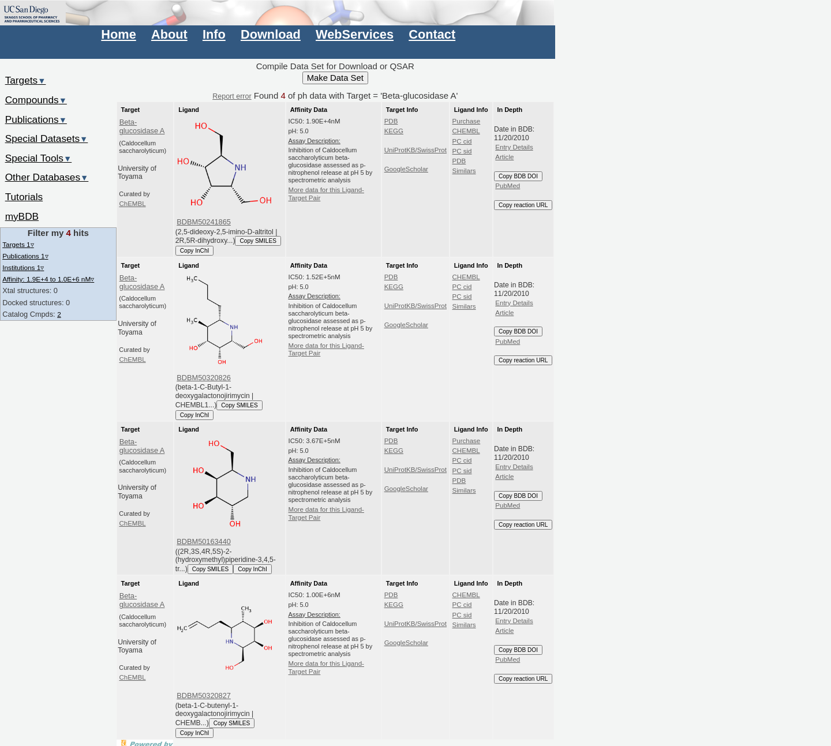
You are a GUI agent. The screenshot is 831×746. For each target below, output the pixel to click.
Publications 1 (25, 256)
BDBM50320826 (204, 377)
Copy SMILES (257, 241)
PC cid (462, 141)
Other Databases (47, 177)
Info (214, 34)
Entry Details (514, 147)
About (169, 34)
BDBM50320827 (204, 695)
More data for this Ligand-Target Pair (326, 193)
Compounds (36, 100)
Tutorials (24, 197)
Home (118, 34)
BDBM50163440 (204, 541)
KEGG (393, 131)
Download (271, 34)
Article (504, 156)
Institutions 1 (23, 267)
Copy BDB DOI (518, 176)
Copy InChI (194, 251)
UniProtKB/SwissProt (415, 150)
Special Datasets (46, 138)
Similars (464, 170)
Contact (432, 34)
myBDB (22, 216)
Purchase (466, 121)
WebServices (355, 34)
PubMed (507, 185)
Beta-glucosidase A (142, 126)
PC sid (462, 151)
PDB (391, 121)
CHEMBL (466, 131)
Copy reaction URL (523, 205)
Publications (36, 119)
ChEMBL (132, 203)
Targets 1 (17, 244)
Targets (25, 80)
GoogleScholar (406, 169)
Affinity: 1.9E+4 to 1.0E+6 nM (48, 279)
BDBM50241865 (204, 222)
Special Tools (38, 158)
